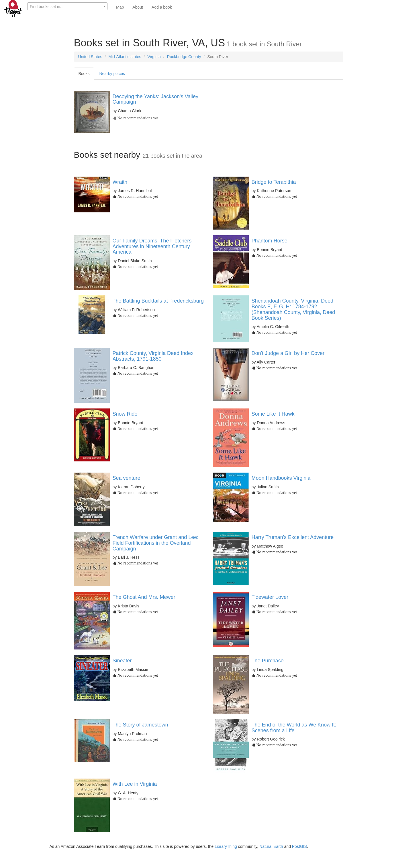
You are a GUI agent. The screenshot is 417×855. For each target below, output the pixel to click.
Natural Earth (271, 846)
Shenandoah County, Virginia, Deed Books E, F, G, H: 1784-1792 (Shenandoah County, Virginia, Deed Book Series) (293, 309)
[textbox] (67, 7)
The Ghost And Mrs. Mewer (144, 597)
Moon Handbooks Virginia (281, 478)
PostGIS (299, 846)
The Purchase (268, 661)
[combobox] (67, 6)
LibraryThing (226, 846)
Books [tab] (84, 73)
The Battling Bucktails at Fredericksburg (158, 301)
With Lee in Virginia (135, 784)
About (137, 7)
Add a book (162, 7)
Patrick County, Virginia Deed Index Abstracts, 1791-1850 (153, 356)
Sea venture (126, 478)
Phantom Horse (269, 241)
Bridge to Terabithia (274, 182)
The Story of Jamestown (140, 725)
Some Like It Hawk (273, 414)
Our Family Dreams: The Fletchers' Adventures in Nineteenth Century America (153, 246)
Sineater (122, 661)
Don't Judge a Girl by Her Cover (288, 353)
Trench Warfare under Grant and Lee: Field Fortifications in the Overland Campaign (156, 543)
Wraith (120, 182)
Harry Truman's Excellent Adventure (293, 537)
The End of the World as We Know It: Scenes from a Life (294, 727)
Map (120, 7)
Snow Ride (125, 414)
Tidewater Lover (270, 597)
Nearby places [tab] (112, 73)
